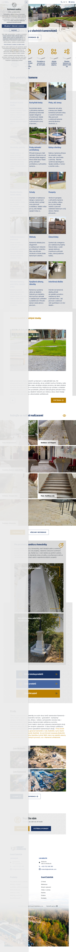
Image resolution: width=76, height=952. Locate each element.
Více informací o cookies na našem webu (14, 44)
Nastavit (14, 30)
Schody (32, 192)
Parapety (52, 192)
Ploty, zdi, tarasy (55, 102)
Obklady (32, 237)
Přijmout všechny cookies (14, 26)
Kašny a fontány (55, 147)
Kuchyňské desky (35, 102)
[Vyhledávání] (61, 2)
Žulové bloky (53, 237)
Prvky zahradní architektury (35, 148)
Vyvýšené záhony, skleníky (36, 282)
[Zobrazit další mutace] (66, 2)
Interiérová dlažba (56, 281)
